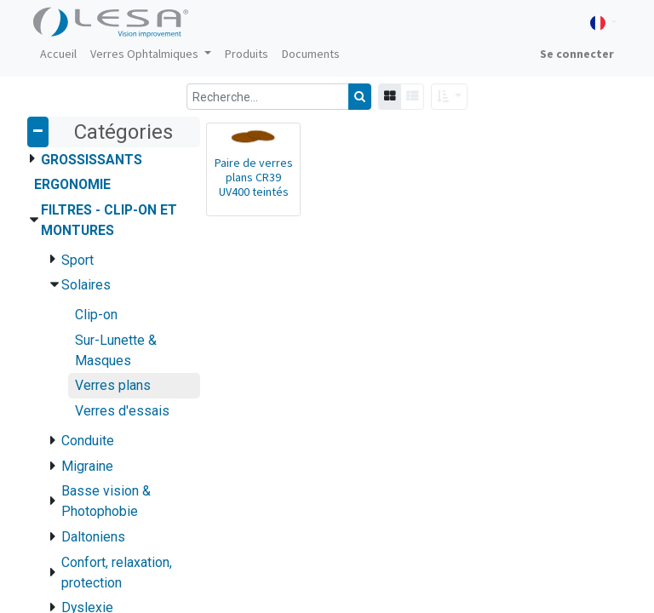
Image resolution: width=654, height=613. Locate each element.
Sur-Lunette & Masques (116, 350)
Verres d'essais (122, 411)
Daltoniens (93, 537)
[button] (449, 96)
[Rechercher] (359, 96)
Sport (77, 260)
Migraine (87, 466)
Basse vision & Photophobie (106, 501)
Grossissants (91, 160)
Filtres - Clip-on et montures (109, 220)
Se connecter (577, 53)
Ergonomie (72, 184)
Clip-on (96, 314)
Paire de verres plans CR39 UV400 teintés (254, 177)
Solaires (86, 285)
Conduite (87, 441)
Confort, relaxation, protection (116, 572)
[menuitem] (58, 54)
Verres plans (113, 385)
